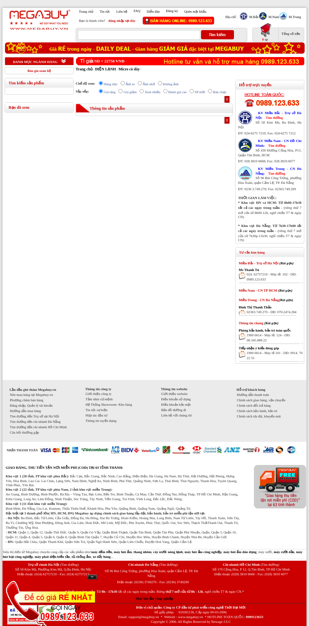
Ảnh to (130, 84)
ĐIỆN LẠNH (105, 69)
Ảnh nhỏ (149, 84)
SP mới (200, 92)
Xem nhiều (153, 92)
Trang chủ (86, 11)
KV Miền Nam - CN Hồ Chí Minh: (278, 143)
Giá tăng (110, 92)
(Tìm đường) (69, 564)
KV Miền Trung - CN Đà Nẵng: (278, 171)
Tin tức (105, 11)
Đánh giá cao (177, 92)
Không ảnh (171, 84)
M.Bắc (253, 17)
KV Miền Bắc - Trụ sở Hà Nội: (278, 115)
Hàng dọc (111, 84)
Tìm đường (274, 117)
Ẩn (92, 577)
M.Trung (294, 17)
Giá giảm (130, 92)
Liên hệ (122, 11)
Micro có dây (129, 69)
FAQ (137, 11)
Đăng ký (172, 11)
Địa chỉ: (230, 17)
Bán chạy (219, 92)
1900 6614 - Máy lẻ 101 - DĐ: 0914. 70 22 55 (275, 355)
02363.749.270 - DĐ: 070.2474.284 (271, 312)
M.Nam (273, 17)
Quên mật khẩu (195, 11)
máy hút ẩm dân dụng (240, 552)
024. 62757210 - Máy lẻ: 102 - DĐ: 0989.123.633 (272, 276)
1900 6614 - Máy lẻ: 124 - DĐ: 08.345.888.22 (268, 337)
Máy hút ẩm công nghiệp (154, 598)
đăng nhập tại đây (122, 21)
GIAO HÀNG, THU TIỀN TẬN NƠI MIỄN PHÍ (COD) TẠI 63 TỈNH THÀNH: (64, 467)
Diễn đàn (153, 11)
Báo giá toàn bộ (39, 71)
